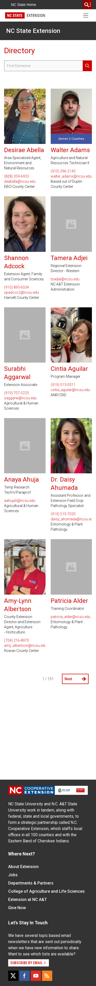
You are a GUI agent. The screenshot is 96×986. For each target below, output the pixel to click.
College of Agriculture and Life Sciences (46, 891)
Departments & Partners (31, 883)
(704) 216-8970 (16, 640)
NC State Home (23, 5)
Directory (19, 50)
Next (75, 679)
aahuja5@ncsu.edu (19, 501)
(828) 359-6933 (16, 176)
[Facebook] (24, 976)
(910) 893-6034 (16, 287)
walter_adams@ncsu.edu (71, 176)
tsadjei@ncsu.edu (65, 279)
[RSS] (47, 976)
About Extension (23, 866)
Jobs (13, 874)
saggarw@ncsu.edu (20, 398)
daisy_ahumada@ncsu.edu (71, 519)
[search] (87, 4)
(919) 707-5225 (16, 393)
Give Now (17, 907)
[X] (13, 976)
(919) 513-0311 (63, 385)
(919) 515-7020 (63, 514)
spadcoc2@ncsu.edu (21, 292)
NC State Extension (33, 30)
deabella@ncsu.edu (20, 181)
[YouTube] (36, 976)
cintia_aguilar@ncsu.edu (70, 390)
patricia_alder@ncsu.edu (70, 617)
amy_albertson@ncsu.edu (25, 645)
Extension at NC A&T (27, 899)
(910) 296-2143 (63, 171)
